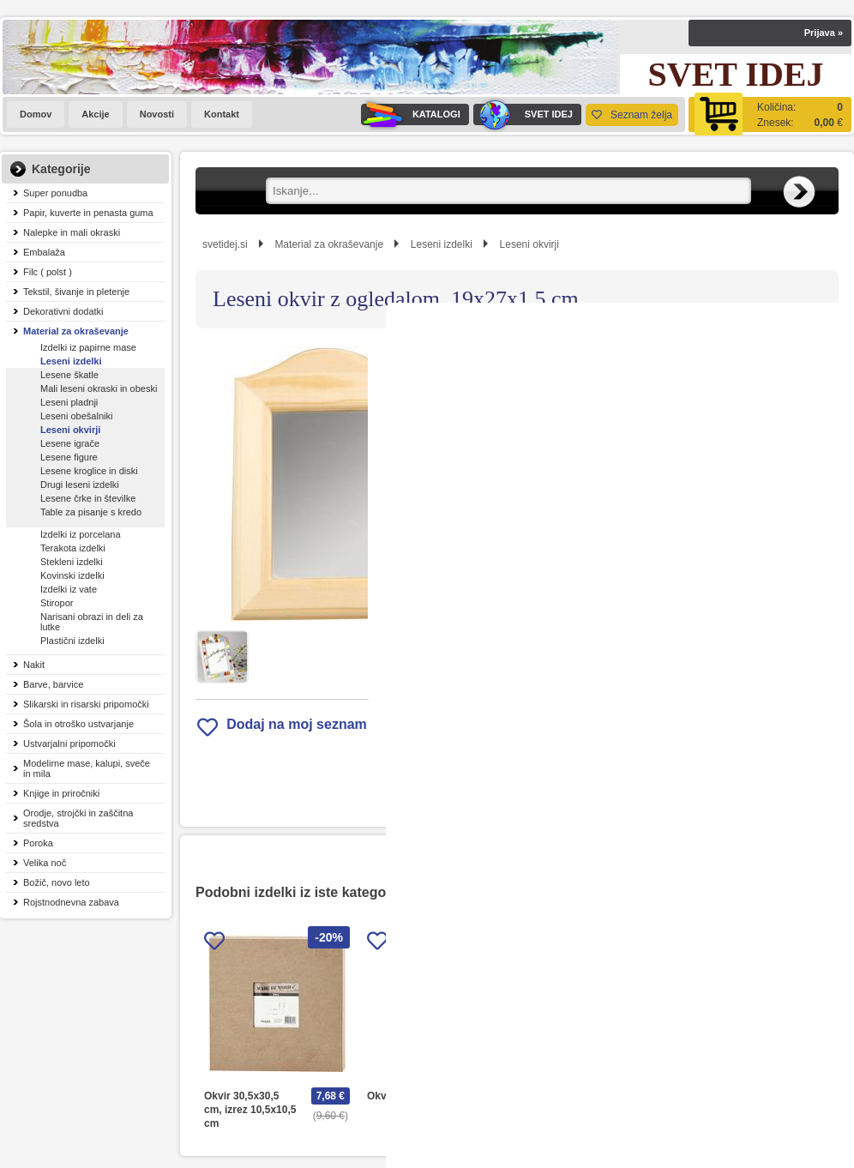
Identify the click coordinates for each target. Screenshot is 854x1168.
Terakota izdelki (72, 548)
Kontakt (221, 114)
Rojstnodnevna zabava (71, 902)
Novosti (157, 114)
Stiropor (57, 603)
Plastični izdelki (72, 640)
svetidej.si (225, 244)
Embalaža (44, 252)
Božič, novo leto (56, 882)
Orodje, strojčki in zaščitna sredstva (78, 818)
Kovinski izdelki (72, 575)
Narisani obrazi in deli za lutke (91, 621)
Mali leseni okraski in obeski (98, 388)
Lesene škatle (69, 375)
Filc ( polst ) (47, 272)
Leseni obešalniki (76, 416)
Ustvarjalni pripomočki (69, 743)
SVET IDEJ (523, 114)
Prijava (823, 32)
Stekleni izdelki (71, 562)
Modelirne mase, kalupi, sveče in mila (86, 768)
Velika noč (44, 863)
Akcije (95, 114)
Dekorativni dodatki (63, 311)
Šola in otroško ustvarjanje (78, 724)
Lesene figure (69, 457)
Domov (35, 114)
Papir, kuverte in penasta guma (88, 213)
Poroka (38, 843)
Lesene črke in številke (87, 498)
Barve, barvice (53, 684)
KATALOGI (410, 114)
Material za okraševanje (76, 331)
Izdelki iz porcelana (80, 534)
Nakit (34, 664)
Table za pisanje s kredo (90, 512)
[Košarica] (770, 114)
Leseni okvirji (70, 429)
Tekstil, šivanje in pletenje (76, 291)
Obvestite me (577, 557)
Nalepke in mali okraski (71, 232)
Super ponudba (55, 193)
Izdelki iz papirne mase (88, 347)
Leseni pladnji (69, 402)
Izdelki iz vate (68, 589)
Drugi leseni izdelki (79, 484)
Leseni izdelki (71, 361)
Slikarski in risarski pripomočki (86, 704)
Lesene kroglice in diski (89, 471)
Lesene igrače (69, 443)
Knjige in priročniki (61, 793)
